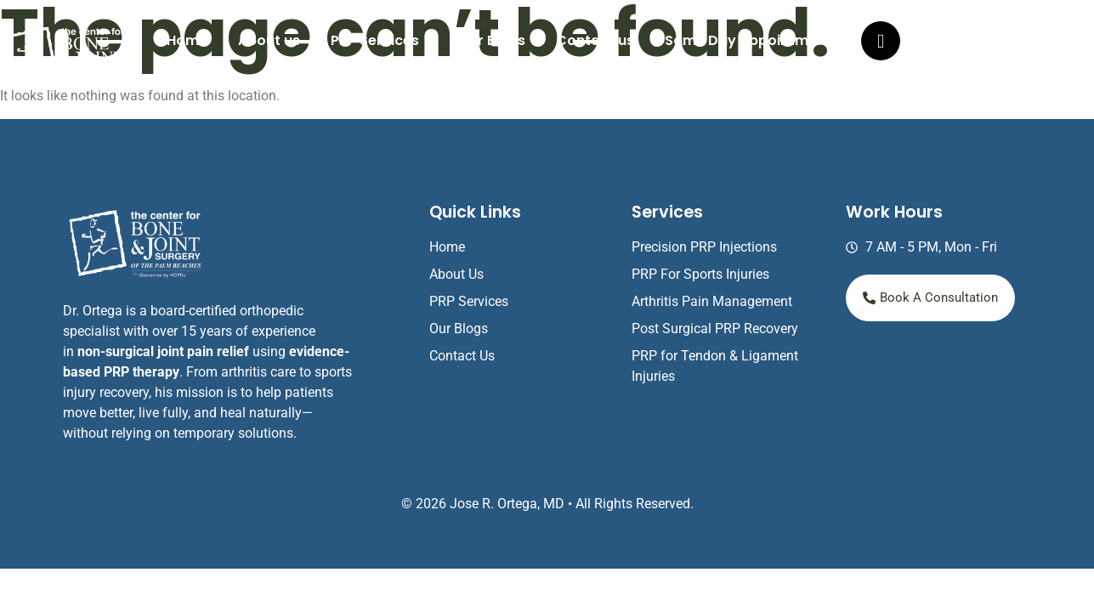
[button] (379, 40)
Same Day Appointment (748, 40)
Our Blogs (491, 40)
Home (187, 40)
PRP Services (375, 40)
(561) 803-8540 (981, 43)
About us (269, 40)
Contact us (595, 40)
